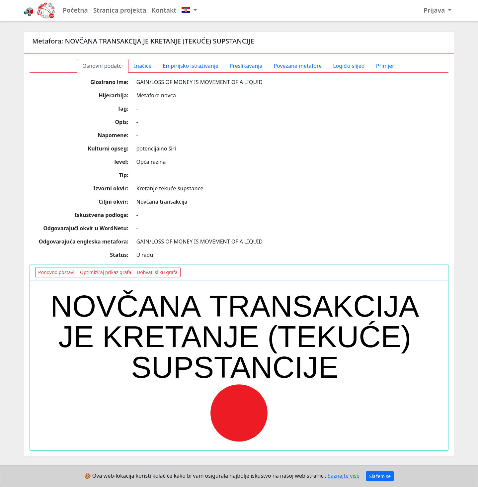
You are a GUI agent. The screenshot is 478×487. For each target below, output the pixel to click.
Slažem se (380, 476)
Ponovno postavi (56, 272)
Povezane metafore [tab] (298, 65)
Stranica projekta (119, 10)
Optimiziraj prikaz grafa (105, 272)
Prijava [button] (435, 10)
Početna (75, 10)
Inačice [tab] (143, 65)
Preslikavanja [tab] (246, 65)
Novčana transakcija (162, 201)
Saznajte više (343, 475)
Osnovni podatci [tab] (102, 65)
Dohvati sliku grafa (157, 272)
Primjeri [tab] (386, 65)
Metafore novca (156, 95)
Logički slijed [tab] (348, 65)
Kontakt (164, 10)
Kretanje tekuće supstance (169, 188)
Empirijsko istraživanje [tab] (190, 65)
